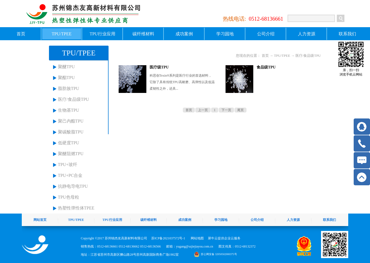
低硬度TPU (68, 142)
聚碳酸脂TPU (71, 132)
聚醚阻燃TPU (71, 153)
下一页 (226, 110)
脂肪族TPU (68, 88)
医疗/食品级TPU (73, 99)
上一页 (203, 110)
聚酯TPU (66, 77)
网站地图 (196, 238)
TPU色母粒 (68, 197)
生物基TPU (68, 110)
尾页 (240, 110)
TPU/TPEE (282, 56)
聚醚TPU (66, 66)
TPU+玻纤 (67, 164)
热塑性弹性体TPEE (76, 208)
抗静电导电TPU (73, 186)
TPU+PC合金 (70, 175)
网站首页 (40, 220)
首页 (21, 34)
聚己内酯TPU (71, 121)
